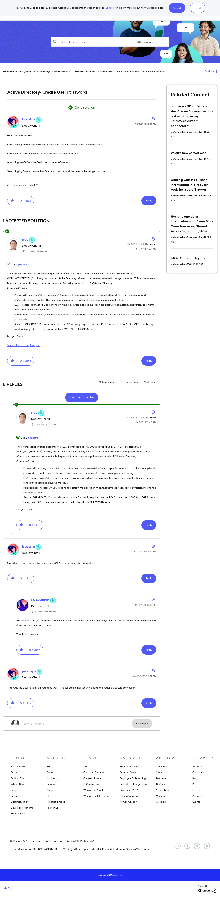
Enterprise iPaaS (129, 790)
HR (48, 766)
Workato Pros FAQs (182, 264)
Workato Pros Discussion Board (94, 71)
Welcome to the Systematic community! (26, 71)
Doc (85, 766)
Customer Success (93, 772)
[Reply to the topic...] (77, 724)
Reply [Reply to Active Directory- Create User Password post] (149, 200)
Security (15, 796)
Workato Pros (62, 71)
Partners (197, 796)
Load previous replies (81, 397)
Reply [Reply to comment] (149, 360)
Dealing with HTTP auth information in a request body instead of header (189, 184)
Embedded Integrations (133, 784)
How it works (18, 766)
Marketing (53, 778)
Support (51, 790)
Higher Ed (52, 807)
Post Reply (142, 723)
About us (197, 766)
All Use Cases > (128, 801)
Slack (159, 772)
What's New (17, 784)
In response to (36, 251)
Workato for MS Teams (96, 796)
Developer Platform (22, 807)
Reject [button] (197, 7)
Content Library (92, 778)
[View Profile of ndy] (25, 239)
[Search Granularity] (152, 42)
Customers (198, 772)
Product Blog (18, 813)
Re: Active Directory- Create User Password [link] (141, 71)
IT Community (91, 784)
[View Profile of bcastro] (28, 119)
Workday (161, 796)
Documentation (19, 801)
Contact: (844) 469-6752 (80, 841)
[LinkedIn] (207, 846)
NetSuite (161, 784)
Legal (47, 841)
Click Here (111, 7)
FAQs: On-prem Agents (188, 258)
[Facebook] (187, 846)
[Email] (178, 846)
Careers (196, 790)
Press (195, 784)
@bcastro (23, 264)
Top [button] (10, 888)
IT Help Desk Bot (129, 796)
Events (196, 801)
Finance (51, 784)
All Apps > (162, 801)
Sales (50, 772)
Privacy (36, 841)
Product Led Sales (130, 766)
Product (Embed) (56, 801)
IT (48, 796)
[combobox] (93, 42)
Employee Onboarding (133, 778)
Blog (195, 778)
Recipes (15, 790)
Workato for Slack (93, 790)
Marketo (161, 778)
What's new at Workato (188, 153)
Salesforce (162, 766)
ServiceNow (162, 790)
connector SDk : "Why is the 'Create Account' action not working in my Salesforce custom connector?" (192, 116)
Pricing (14, 772)
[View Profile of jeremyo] (29, 671)
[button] (177, 8)
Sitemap (58, 841)
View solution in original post (23, 345)
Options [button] (209, 71)
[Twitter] (197, 846)
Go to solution (85, 108)
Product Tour (18, 778)
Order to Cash (128, 772)
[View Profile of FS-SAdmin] (40, 600)
